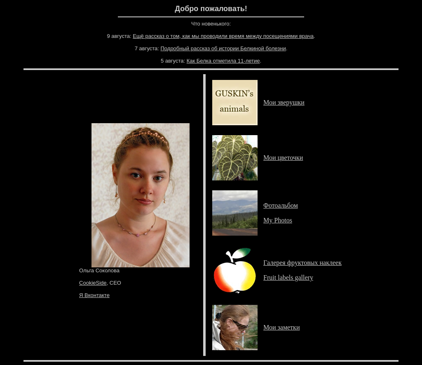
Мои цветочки (283, 157)
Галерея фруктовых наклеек (302, 262)
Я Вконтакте (94, 295)
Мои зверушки (284, 102)
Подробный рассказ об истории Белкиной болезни (223, 48)
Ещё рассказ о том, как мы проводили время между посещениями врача (223, 36)
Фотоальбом (280, 205)
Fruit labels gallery (288, 277)
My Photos (277, 220)
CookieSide (93, 283)
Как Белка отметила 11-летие (223, 61)
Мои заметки (281, 327)
